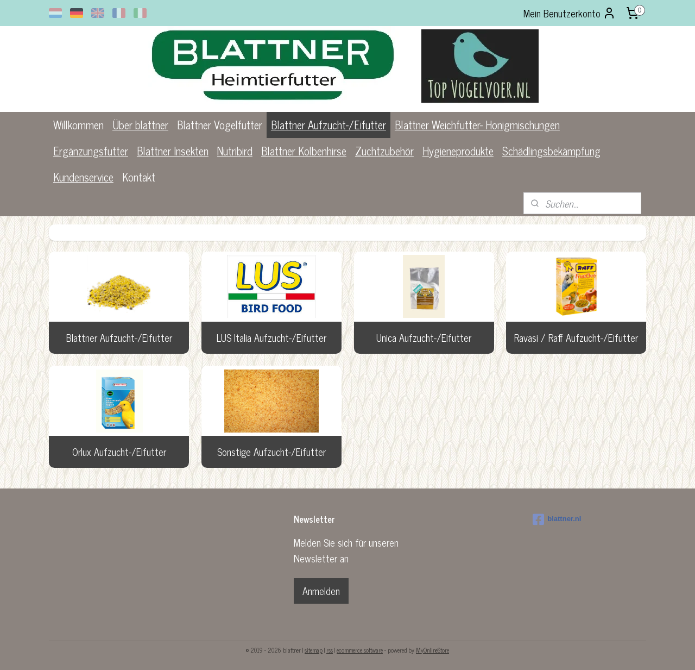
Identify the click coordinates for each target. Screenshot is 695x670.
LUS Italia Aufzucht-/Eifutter (271, 337)
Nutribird (234, 151)
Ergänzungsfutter (90, 151)
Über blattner (140, 125)
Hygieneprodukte (458, 151)
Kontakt (138, 177)
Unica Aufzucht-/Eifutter (423, 337)
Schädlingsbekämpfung (551, 151)
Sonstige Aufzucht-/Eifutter (271, 451)
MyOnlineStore (432, 650)
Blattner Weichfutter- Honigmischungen (477, 125)
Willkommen (78, 125)
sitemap (314, 650)
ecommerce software (360, 650)
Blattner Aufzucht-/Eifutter (328, 125)
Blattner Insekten (172, 151)
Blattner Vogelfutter (219, 125)
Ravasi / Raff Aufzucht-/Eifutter (576, 337)
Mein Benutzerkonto (569, 13)
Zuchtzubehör (384, 151)
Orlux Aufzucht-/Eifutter (119, 451)
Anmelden (321, 591)
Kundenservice (83, 177)
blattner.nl (557, 519)
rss (329, 650)
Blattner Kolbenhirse (303, 151)
